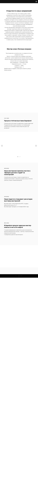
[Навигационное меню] (36, 1)
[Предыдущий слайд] (2, 146)
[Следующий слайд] (36, 146)
